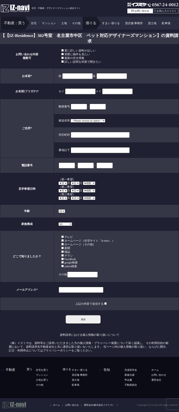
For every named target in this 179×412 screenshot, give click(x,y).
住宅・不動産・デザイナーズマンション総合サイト (41, 8)
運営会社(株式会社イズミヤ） (99, 405)
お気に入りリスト (167, 11)
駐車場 (166, 23)
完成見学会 (131, 370)
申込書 (128, 380)
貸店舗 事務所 (134, 23)
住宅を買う (42, 370)
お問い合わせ (141, 11)
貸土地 (152, 23)
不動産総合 (131, 385)
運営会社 (156, 380)
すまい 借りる (111, 23)
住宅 (34, 23)
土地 (64, 23)
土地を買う (42, 380)
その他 (76, 23)
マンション (49, 23)
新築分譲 (129, 375)
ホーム (155, 370)
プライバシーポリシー (57, 350)
